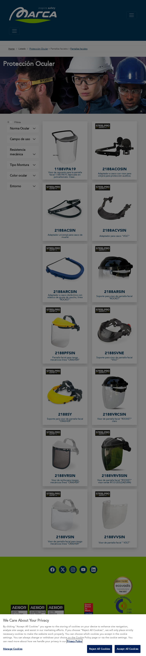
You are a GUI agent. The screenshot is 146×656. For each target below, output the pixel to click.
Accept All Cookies (127, 649)
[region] (73, 635)
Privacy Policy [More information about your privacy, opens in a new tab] (74, 641)
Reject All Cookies (99, 649)
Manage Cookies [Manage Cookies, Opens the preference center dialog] (12, 649)
